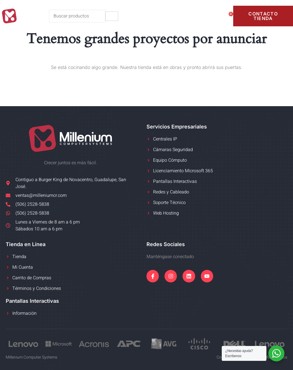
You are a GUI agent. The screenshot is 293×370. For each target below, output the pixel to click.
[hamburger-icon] (111, 16)
